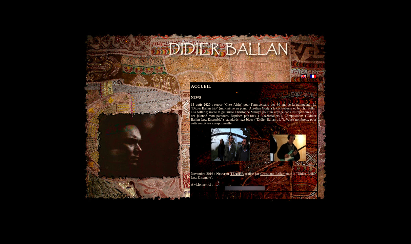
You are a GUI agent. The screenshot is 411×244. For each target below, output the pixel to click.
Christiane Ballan (272, 174)
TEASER (237, 174)
